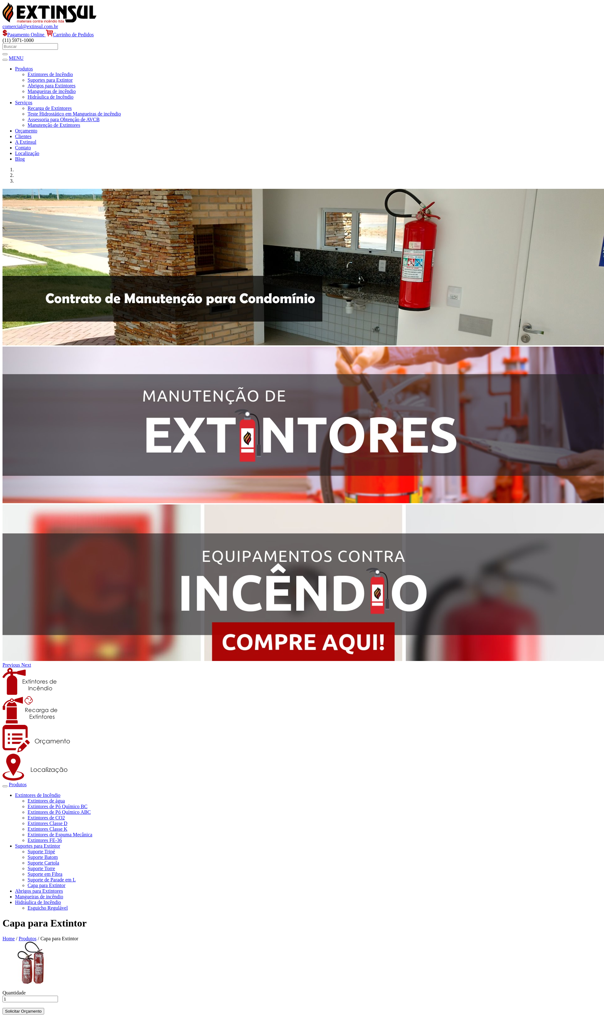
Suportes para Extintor (50, 80)
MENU (16, 58)
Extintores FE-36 (45, 840)
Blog (20, 159)
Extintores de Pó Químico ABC (59, 812)
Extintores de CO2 (46, 817)
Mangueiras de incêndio (52, 91)
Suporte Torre (41, 868)
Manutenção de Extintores (54, 125)
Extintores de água (46, 800)
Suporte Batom (43, 857)
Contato (23, 147)
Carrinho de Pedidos (70, 34)
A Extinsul (25, 142)
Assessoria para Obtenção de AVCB (64, 119)
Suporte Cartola (43, 862)
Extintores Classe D (47, 823)
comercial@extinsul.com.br (30, 26)
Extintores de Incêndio (50, 74)
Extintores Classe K (47, 829)
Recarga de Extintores (50, 108)
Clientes (23, 136)
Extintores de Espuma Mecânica (60, 834)
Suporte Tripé (41, 851)
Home (9, 938)
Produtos (24, 68)
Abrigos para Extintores (52, 85)
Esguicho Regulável (48, 908)
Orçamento (26, 130)
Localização (27, 153)
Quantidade (14, 992)
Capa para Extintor (46, 885)
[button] (12, 665)
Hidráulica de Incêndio (51, 97)
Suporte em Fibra (45, 874)
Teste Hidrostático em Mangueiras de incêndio (74, 113)
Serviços (23, 102)
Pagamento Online (24, 34)
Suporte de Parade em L (52, 879)
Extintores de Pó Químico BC (57, 806)
